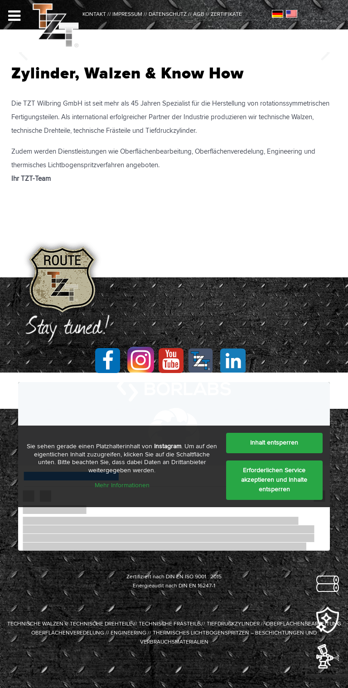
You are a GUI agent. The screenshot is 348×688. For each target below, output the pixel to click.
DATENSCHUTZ (168, 14)
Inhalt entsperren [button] (274, 443)
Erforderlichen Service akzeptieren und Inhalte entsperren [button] (274, 480)
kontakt (94, 14)
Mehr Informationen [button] (122, 485)
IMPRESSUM (127, 14)
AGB (198, 14)
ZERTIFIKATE (226, 14)
